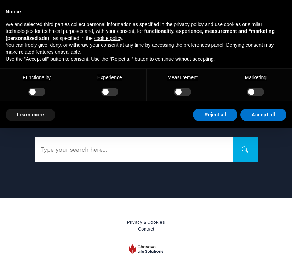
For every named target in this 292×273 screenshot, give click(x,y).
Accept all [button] (263, 114)
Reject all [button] (215, 114)
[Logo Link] (146, 249)
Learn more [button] (30, 114)
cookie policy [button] (108, 38)
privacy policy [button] (189, 24)
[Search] (245, 149)
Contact (146, 229)
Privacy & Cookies (146, 222)
